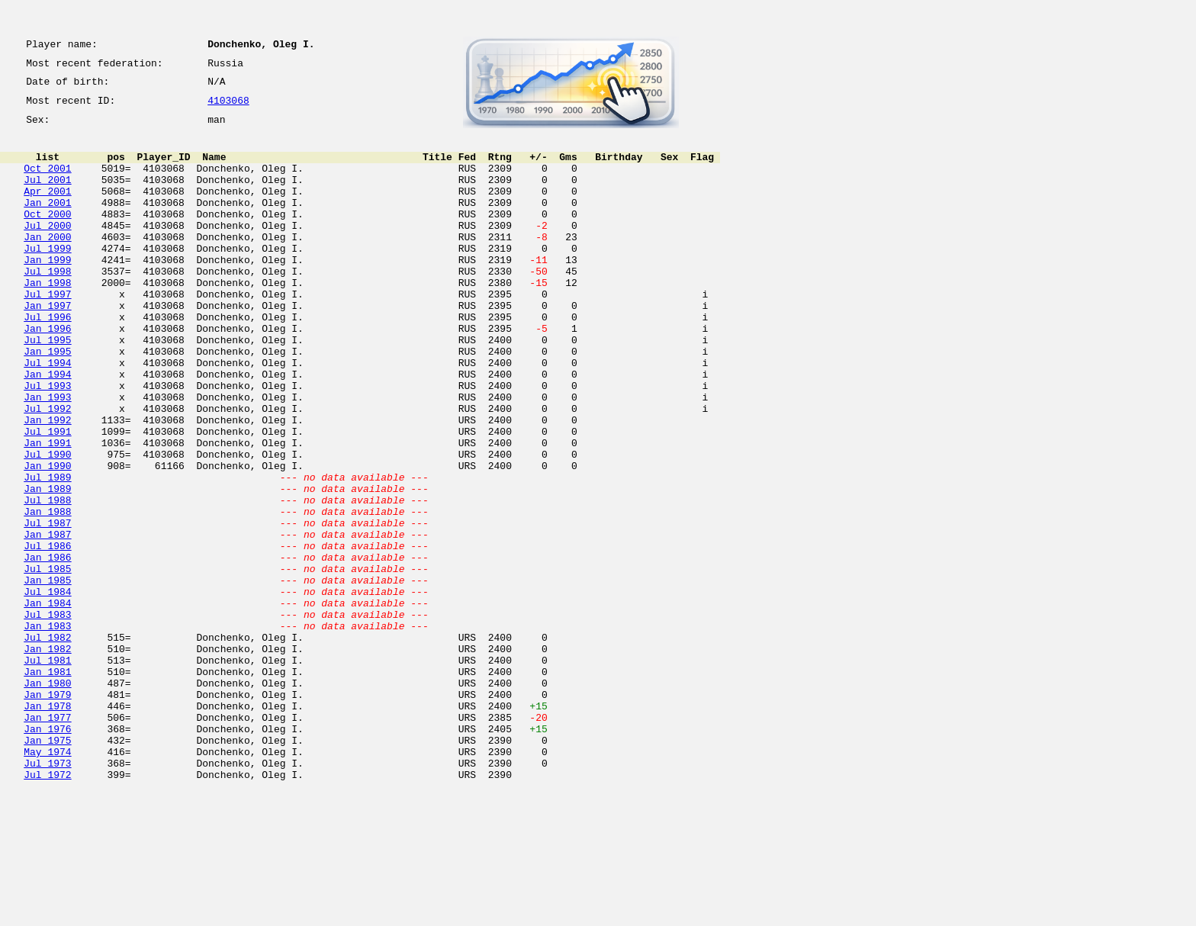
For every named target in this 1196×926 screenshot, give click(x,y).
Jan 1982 (47, 758)
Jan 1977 (47, 840)
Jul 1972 (47, 909)
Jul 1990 (47, 525)
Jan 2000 (47, 264)
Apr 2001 (47, 209)
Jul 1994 (47, 415)
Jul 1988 (47, 580)
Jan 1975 (47, 868)
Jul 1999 (47, 278)
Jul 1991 (47, 497)
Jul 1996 (47, 360)
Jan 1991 (47, 511)
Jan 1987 (47, 621)
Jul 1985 (47, 662)
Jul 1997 (47, 332)
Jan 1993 (47, 456)
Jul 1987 (47, 607)
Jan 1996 (47, 374)
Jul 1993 (47, 442)
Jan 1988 (47, 593)
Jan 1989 (47, 566)
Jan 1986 (47, 648)
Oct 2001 (47, 181)
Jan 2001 (47, 223)
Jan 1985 (47, 676)
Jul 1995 (47, 387)
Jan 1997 (47, 346)
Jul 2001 (47, 195)
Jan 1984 (47, 703)
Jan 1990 (47, 538)
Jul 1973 (47, 895)
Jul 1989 (47, 552)
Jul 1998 (47, 305)
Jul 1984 (47, 689)
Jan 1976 (47, 854)
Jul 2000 (47, 250)
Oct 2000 (47, 236)
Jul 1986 (47, 634)
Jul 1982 (47, 744)
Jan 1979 (47, 813)
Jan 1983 (47, 731)
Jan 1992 (47, 483)
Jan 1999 (47, 291)
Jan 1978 (47, 827)
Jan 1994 (47, 429)
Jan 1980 (47, 799)
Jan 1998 (47, 319)
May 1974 (47, 882)
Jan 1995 (47, 401)
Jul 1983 (47, 717)
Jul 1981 (47, 772)
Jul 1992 (47, 470)
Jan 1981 (47, 786)
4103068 (228, 108)
